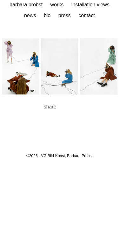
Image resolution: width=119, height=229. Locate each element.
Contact (86, 15)
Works (57, 4)
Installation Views (90, 4)
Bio (47, 15)
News (30, 15)
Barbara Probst (26, 4)
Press (64, 15)
